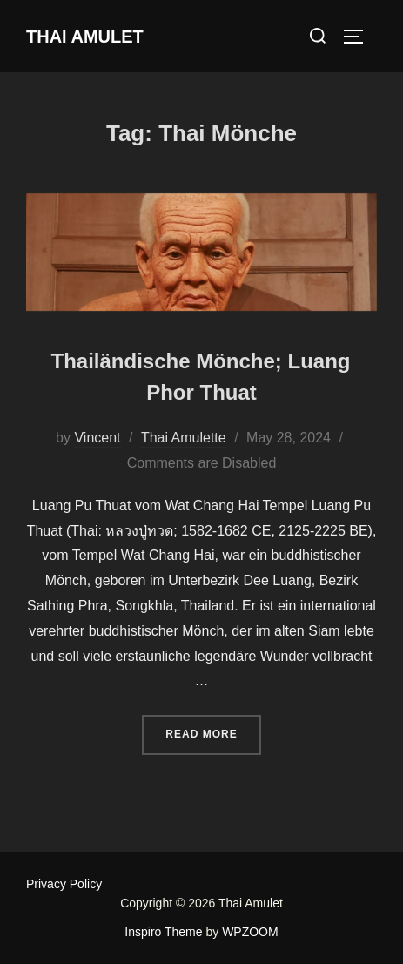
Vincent (97, 437)
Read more (212, 732)
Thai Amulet (85, 36)
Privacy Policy (64, 884)
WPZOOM (250, 932)
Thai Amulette (183, 437)
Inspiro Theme (163, 932)
